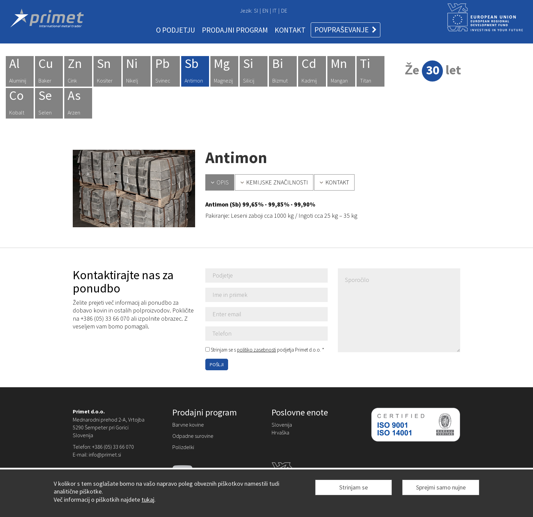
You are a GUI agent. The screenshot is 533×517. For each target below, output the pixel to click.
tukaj (147, 499)
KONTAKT (290, 30)
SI (256, 10)
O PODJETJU (175, 30)
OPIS (220, 182)
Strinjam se (353, 487)
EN (265, 10)
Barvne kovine (188, 424)
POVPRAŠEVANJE (345, 29)
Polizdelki (183, 447)
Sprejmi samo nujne (441, 487)
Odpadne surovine (192, 435)
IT (275, 10)
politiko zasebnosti (256, 349)
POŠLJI (217, 364)
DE (284, 10)
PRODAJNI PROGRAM (235, 30)
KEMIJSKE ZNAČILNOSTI (274, 182)
